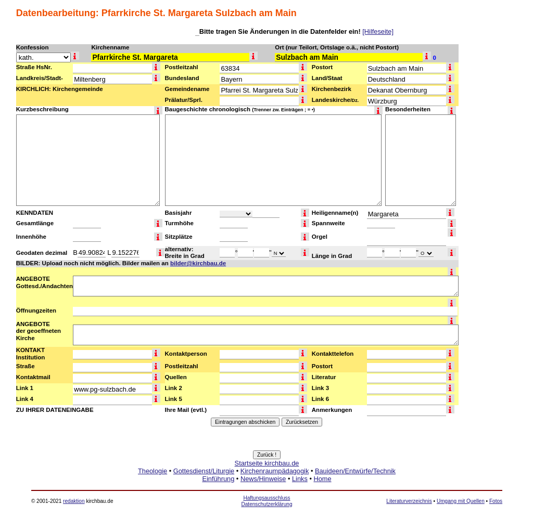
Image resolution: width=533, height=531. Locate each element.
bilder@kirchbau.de (198, 263)
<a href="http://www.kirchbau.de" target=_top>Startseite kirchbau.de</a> (266, 483)
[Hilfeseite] (378, 31)
